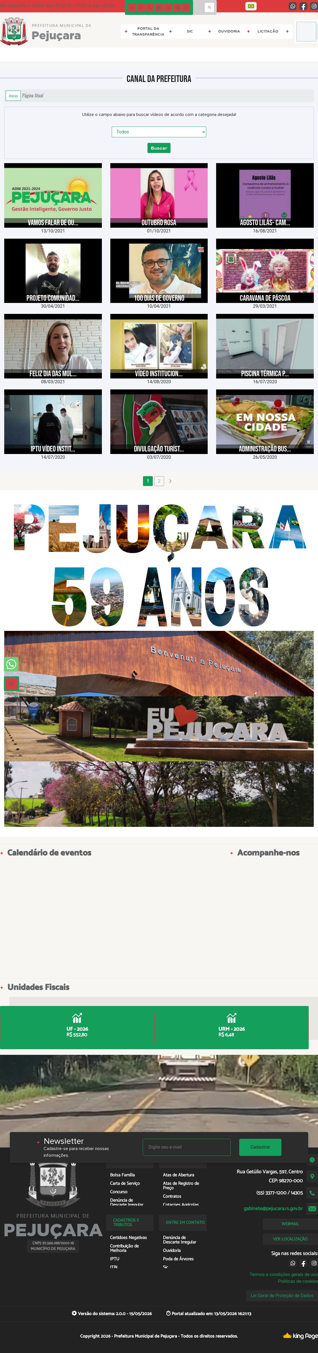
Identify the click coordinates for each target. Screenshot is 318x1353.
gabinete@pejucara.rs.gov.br (273, 1208)
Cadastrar (260, 1147)
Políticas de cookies (298, 1281)
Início (13, 96)
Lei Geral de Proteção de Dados (282, 1295)
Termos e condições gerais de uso (284, 1274)
